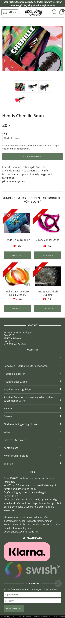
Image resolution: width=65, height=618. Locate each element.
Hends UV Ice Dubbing (17, 240)
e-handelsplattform (32, 616)
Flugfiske (21, 5)
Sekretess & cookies (32, 440)
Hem (32, 358)
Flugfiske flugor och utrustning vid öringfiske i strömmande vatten (32, 399)
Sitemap (32, 463)
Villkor (32, 432)
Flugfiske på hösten (32, 373)
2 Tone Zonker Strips (47, 240)
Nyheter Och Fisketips (32, 455)
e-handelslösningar (57, 616)
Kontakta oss (32, 448)
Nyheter (32, 408)
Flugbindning (47, 5)
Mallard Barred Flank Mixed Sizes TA (17, 293)
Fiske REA (14, 2)
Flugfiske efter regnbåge (32, 389)
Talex (13, 616)
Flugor (31, 5)
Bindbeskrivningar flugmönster (32, 424)
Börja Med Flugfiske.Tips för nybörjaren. (32, 366)
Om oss (32, 416)
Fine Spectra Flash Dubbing (47, 293)
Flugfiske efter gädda (32, 381)
